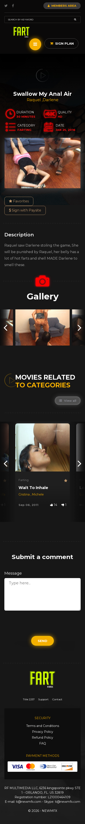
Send (42, 641)
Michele (38, 494)
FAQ (42, 743)
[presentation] (5, 327)
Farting (24, 480)
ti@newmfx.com (28, 802)
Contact (57, 699)
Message (13, 573)
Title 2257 (29, 699)
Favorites (19, 201)
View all (67, 400)
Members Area (62, 5)
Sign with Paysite (25, 210)
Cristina (25, 494)
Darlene (50, 100)
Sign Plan (62, 43)
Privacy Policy (42, 732)
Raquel (34, 100)
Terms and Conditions (42, 726)
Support (43, 699)
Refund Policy (42, 737)
